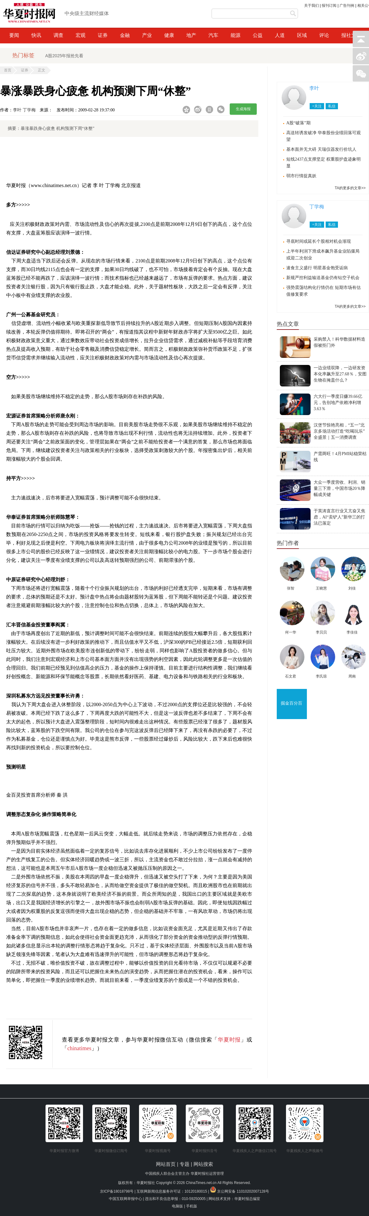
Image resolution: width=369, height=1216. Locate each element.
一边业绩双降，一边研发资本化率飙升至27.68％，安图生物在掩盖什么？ (340, 374)
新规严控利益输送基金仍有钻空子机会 (322, 277)
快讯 (36, 35)
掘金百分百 (291, 703)
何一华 (290, 632)
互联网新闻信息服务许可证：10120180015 (172, 1191)
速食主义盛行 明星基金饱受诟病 (317, 268)
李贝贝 (321, 632)
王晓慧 (321, 588)
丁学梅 (29, 110)
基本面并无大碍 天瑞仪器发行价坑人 (321, 149)
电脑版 (177, 1206)
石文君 (290, 676)
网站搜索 (203, 1164)
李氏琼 (321, 676)
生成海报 (243, 109)
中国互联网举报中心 (125, 1199)
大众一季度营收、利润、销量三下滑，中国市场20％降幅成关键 (339, 488)
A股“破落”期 (298, 123)
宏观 (80, 35)
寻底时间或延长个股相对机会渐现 (318, 241)
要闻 (14, 35)
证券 (103, 35)
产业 (147, 35)
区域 (302, 35)
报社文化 (351, 35)
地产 (191, 35)
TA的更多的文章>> (350, 188)
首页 (7, 70)
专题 (185, 1164)
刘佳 (352, 588)
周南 (352, 676)
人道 (280, 35)
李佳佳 (352, 632)
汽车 (213, 35)
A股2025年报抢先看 (64, 55)
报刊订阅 (329, 5)
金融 (125, 35)
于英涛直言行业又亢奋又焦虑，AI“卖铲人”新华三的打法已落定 (339, 517)
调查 (58, 35)
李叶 (17, 110)
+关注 (317, 106)
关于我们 (311, 5)
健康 (169, 35)
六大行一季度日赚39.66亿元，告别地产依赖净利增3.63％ (338, 402)
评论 (324, 35)
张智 (290, 588)
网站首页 (166, 1164)
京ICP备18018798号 (116, 1191)
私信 (331, 106)
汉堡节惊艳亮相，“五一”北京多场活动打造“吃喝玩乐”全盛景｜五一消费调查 (339, 431)
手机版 (191, 1206)
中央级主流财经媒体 (87, 13)
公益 (258, 35)
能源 (235, 35)
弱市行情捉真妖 (301, 176)
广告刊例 (346, 5)
